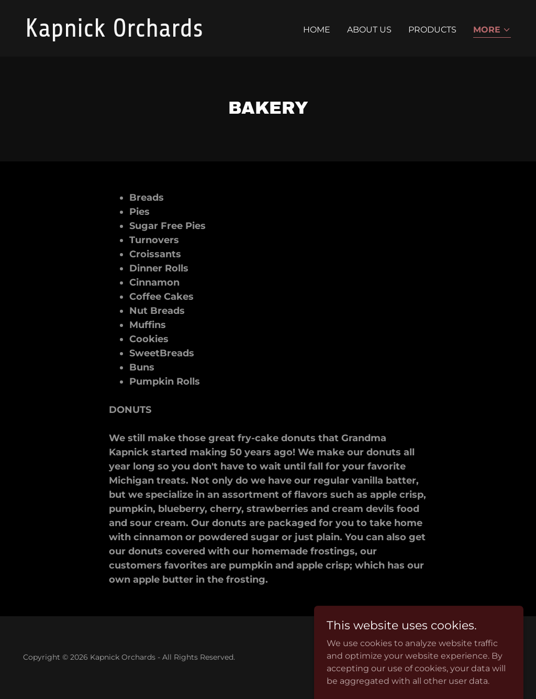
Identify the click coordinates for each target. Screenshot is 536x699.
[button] (492, 31)
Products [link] (432, 30)
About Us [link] (369, 30)
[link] (142, 34)
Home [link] (316, 30)
